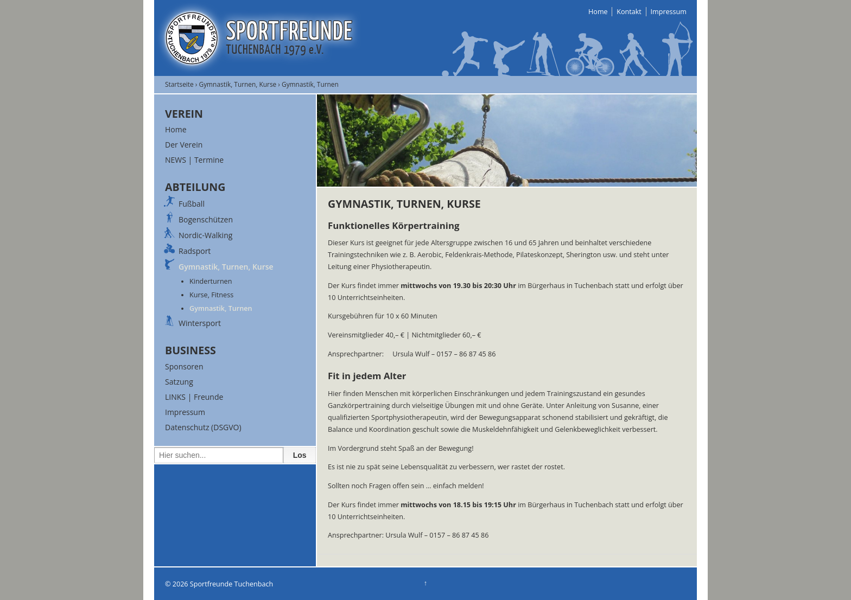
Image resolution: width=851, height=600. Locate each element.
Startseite (179, 84)
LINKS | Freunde (194, 397)
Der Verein (183, 144)
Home (598, 11)
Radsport (195, 251)
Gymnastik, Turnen (220, 308)
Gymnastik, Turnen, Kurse (238, 84)
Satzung (179, 381)
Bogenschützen (206, 219)
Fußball (192, 204)
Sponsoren (184, 366)
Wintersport (200, 323)
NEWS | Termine (194, 160)
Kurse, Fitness (211, 294)
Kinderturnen (210, 281)
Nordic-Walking (205, 235)
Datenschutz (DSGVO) (203, 427)
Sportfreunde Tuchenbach (231, 584)
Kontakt (629, 11)
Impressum (669, 11)
